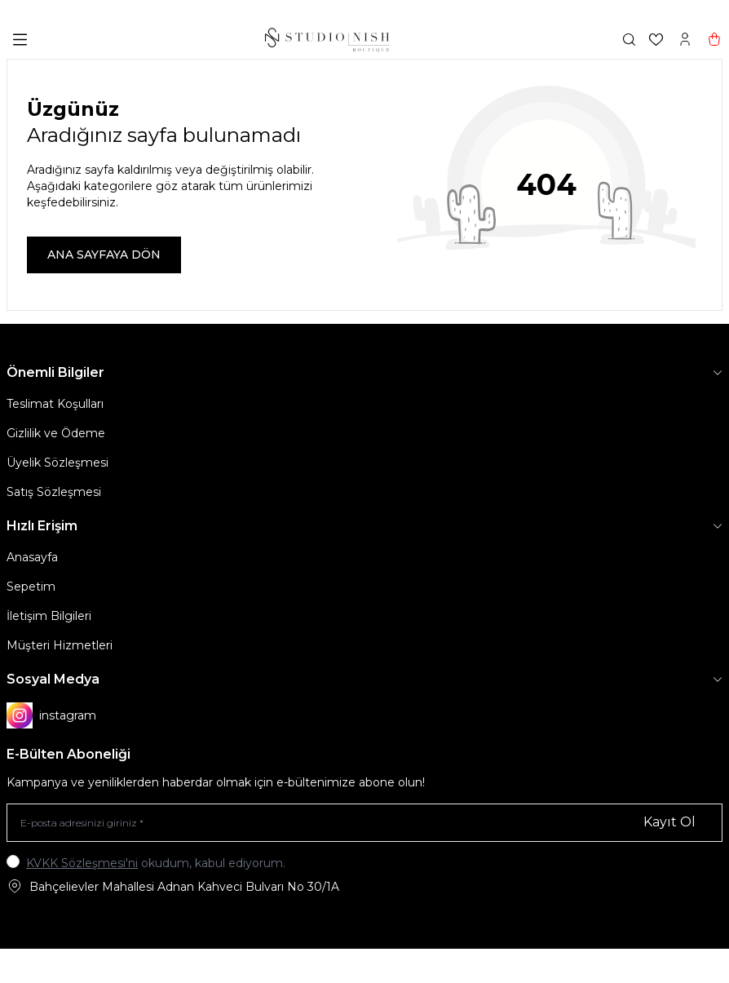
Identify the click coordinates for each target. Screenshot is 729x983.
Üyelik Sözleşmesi (57, 462)
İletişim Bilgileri (49, 616)
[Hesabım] (685, 39)
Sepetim (31, 586)
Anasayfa (32, 557)
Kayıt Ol (669, 822)
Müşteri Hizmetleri (60, 645)
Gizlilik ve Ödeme (56, 433)
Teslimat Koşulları (55, 403)
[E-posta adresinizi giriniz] (364, 822)
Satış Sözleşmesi (54, 492)
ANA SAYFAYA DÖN (104, 254)
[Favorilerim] (656, 39)
